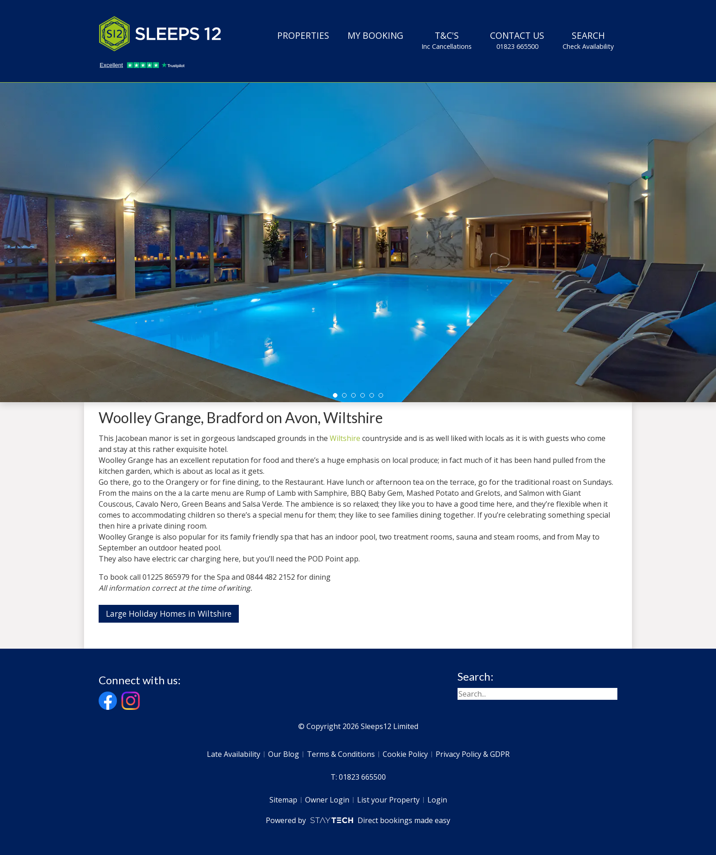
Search (588, 40)
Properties (303, 35)
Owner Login (327, 800)
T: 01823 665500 (358, 777)
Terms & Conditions (341, 754)
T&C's (446, 40)
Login (437, 800)
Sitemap (283, 800)
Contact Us (517, 40)
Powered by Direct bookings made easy (358, 820)
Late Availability (233, 754)
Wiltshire (345, 438)
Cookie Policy (405, 754)
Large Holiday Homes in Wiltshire (169, 613)
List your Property (388, 800)
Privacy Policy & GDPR (473, 754)
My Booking (375, 35)
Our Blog (283, 754)
